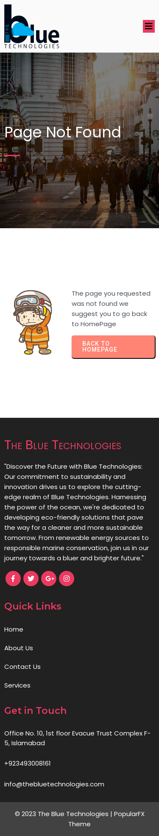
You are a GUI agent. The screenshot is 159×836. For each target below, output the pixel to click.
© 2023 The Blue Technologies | (64, 813)
